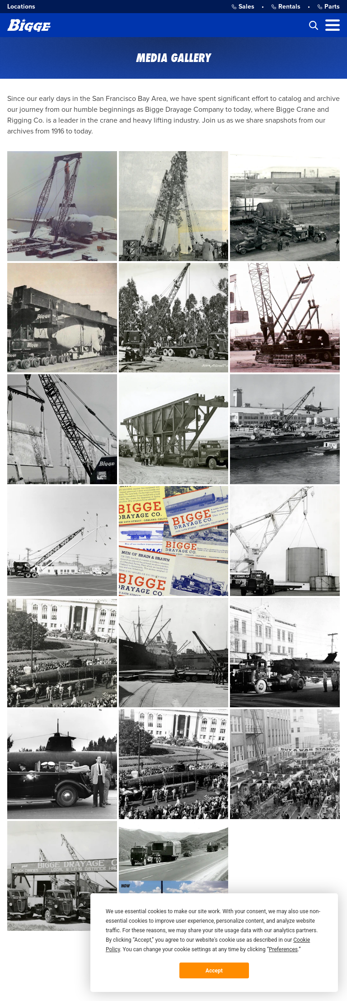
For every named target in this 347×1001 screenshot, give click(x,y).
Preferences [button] (283, 949)
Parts (328, 6)
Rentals (285, 6)
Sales (242, 6)
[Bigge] (29, 25)
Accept (214, 971)
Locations (21, 6)
